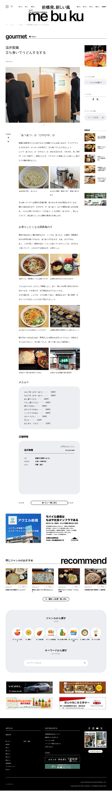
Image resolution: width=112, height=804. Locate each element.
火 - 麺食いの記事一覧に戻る (56, 607)
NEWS (8, 755)
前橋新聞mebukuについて (56, 744)
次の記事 (72, 508)
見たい (27, 6)
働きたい (97, 6)
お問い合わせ (51, 758)
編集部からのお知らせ (55, 747)
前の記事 (23, 508)
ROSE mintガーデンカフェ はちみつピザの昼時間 (102, 187)
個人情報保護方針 (12, 797)
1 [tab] (42, 125)
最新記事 (9, 745)
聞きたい (33, 6)
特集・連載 (28, 752)
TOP (7, 24)
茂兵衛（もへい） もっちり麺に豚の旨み (102, 161)
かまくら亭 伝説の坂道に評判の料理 (101, 139)
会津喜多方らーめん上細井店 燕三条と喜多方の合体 (102, 173)
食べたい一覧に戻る (49, 505)
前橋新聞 (103, 6)
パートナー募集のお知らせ (57, 754)
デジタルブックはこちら (95, 763)
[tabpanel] (43, 95)
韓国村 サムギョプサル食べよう (102, 150)
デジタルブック (12, 779)
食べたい (22, 6)
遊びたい (78, 6)
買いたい (85, 6)
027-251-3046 (68, 450)
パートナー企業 (52, 751)
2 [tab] (44, 125)
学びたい (91, 6)
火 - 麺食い (24, 24)
